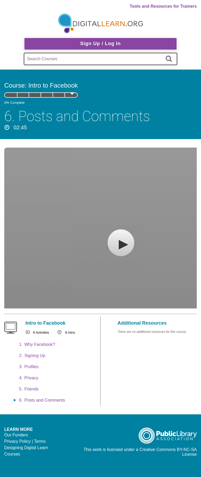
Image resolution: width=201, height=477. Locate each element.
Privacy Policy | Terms (25, 441)
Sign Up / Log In (100, 43)
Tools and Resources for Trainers (163, 6)
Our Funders (16, 435)
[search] (169, 59)
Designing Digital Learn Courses (26, 450)
